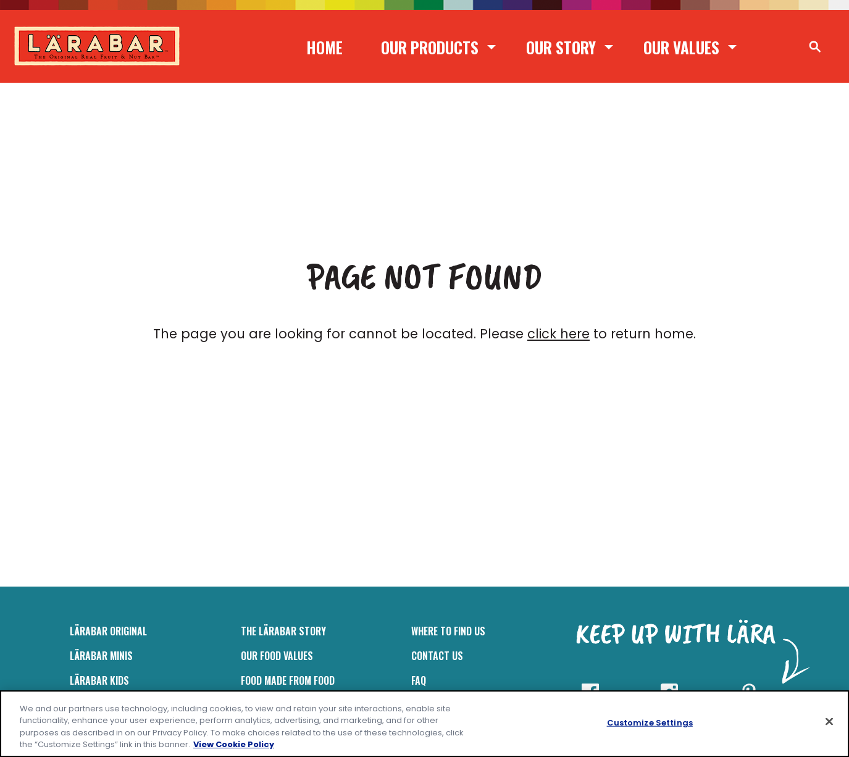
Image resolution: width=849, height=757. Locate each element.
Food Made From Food (288, 680)
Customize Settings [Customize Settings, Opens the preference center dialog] (650, 723)
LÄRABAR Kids (99, 680)
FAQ (418, 680)
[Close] (829, 721)
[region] (424, 723)
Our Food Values (277, 655)
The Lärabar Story (283, 631)
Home (324, 47)
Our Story (561, 47)
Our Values (681, 47)
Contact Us (437, 655)
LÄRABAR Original (108, 631)
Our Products (430, 47)
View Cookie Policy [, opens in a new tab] (233, 744)
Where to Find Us (448, 631)
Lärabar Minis (101, 655)
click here (558, 334)
